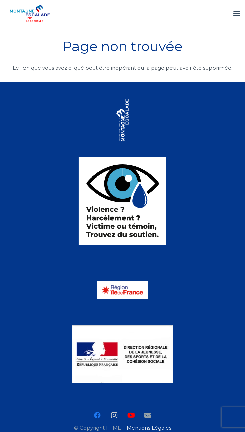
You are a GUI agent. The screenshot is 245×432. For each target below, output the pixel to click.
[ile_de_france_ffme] (30, 13)
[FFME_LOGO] (123, 120)
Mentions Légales (149, 428)
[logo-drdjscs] (123, 354)
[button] (236, 13)
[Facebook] (97, 415)
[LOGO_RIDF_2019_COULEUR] (123, 290)
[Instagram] (114, 415)
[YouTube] (130, 415)
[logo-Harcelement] (123, 201)
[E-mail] (147, 415)
